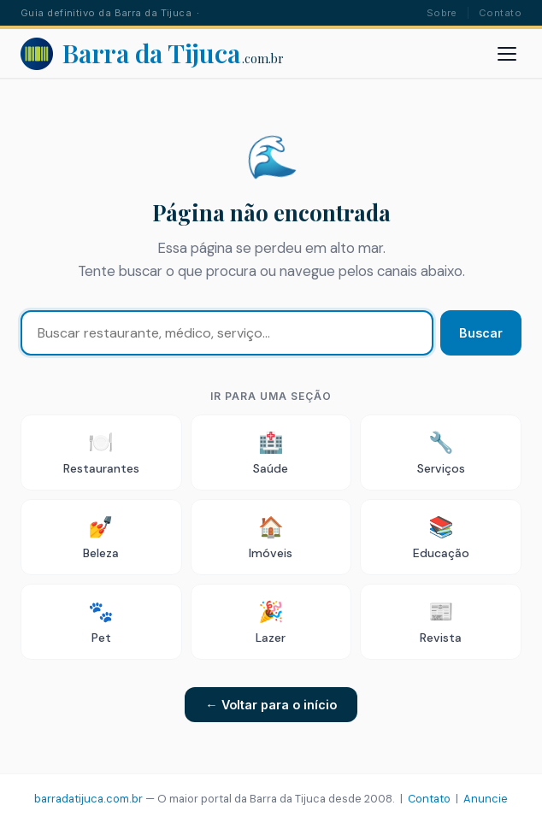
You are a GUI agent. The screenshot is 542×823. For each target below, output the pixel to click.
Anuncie (485, 798)
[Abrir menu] (506, 54)
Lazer (271, 621)
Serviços (441, 452)
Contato (500, 13)
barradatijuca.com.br (88, 798)
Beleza (101, 537)
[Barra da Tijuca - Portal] (152, 54)
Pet (101, 621)
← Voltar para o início (270, 704)
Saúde (270, 452)
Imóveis (270, 537)
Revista (441, 621)
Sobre (442, 13)
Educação (441, 537)
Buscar (481, 333)
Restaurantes (101, 452)
